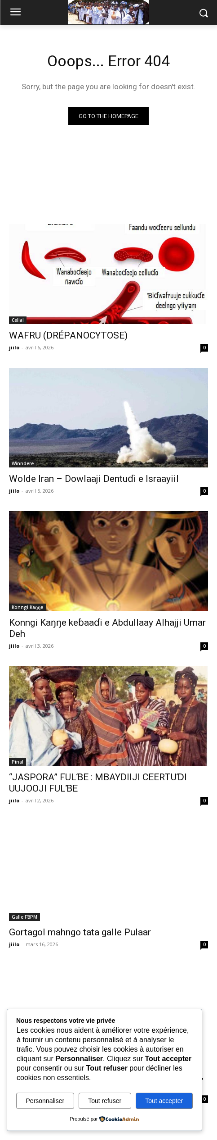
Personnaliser (45, 1100)
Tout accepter (164, 1100)
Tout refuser (104, 1100)
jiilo (14, 347)
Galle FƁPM (24, 917)
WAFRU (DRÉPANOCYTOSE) (68, 335)
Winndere (23, 463)
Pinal (17, 762)
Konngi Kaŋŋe (27, 607)
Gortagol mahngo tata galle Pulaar (80, 932)
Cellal (18, 320)
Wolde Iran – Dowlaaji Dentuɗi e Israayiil (94, 478)
